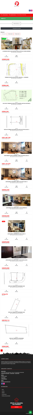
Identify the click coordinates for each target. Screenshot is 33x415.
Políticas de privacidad (6, 395)
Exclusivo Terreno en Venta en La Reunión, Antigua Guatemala (16, 103)
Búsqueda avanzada (16, 28)
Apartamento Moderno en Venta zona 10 (16, 233)
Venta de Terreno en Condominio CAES (16, 286)
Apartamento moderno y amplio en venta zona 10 (16, 181)
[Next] (7, 350)
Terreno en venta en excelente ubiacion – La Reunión (16, 77)
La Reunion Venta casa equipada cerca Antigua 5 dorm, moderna (16, 51)
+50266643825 (5, 14)
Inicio (3, 389)
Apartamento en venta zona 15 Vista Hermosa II (16, 207)
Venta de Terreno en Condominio (16, 338)
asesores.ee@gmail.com (5, 381)
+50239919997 (13, 14)
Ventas (3, 391)
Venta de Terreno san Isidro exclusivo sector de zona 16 (16, 129)
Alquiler (3, 392)
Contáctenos (4, 394)
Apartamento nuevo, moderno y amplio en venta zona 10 (16, 155)
